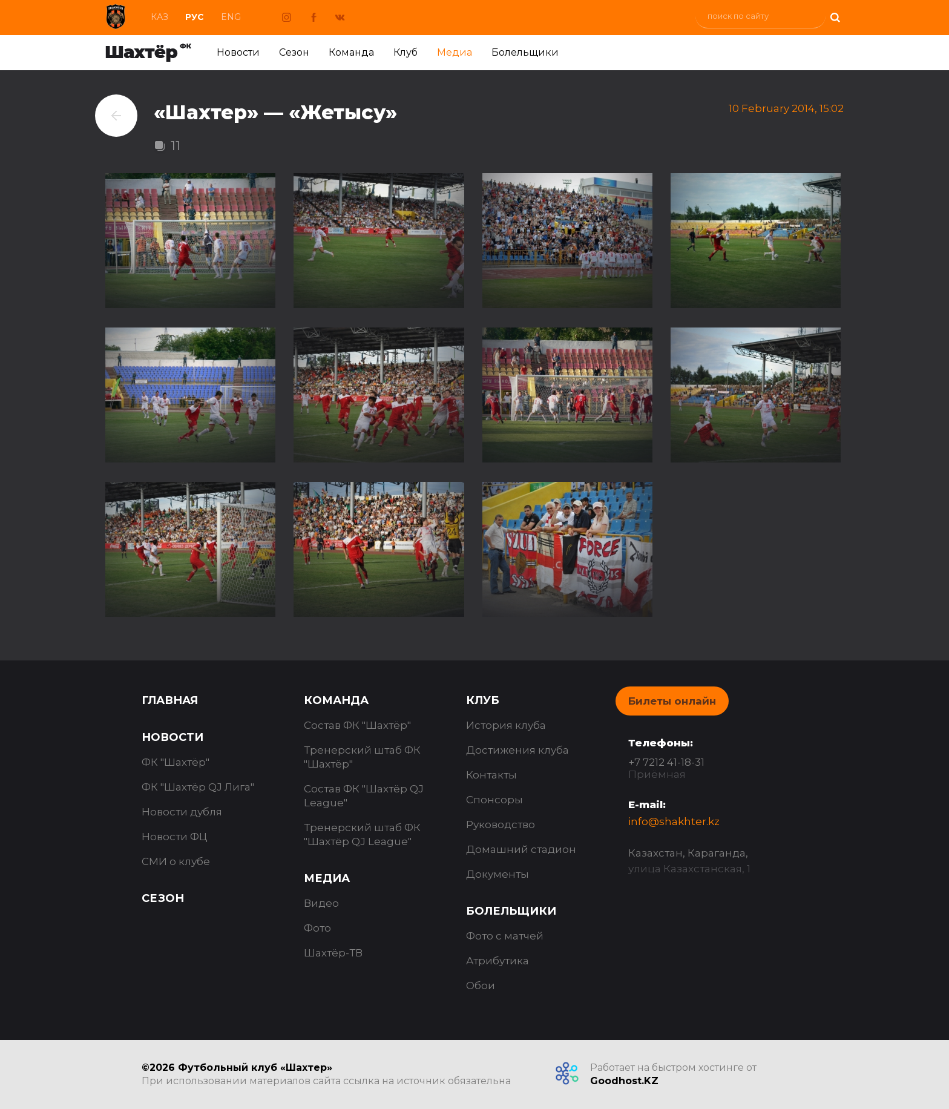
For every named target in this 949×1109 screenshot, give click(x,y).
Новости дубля (182, 812)
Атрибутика (497, 961)
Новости (238, 52)
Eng (231, 17)
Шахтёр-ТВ (333, 953)
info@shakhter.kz (674, 821)
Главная (170, 700)
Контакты (491, 775)
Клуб (405, 52)
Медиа (454, 52)
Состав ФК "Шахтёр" (357, 725)
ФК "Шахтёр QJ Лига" (198, 787)
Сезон (294, 52)
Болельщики (525, 52)
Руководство (500, 824)
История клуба (506, 725)
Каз (159, 17)
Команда (351, 52)
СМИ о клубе (176, 861)
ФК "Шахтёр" (175, 762)
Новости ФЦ (175, 837)
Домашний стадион (521, 849)
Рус (194, 17)
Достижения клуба (517, 750)
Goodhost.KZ (624, 1081)
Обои (480, 985)
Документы (497, 874)
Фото (317, 928)
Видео (321, 903)
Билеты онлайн (672, 701)
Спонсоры (494, 800)
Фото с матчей (504, 936)
